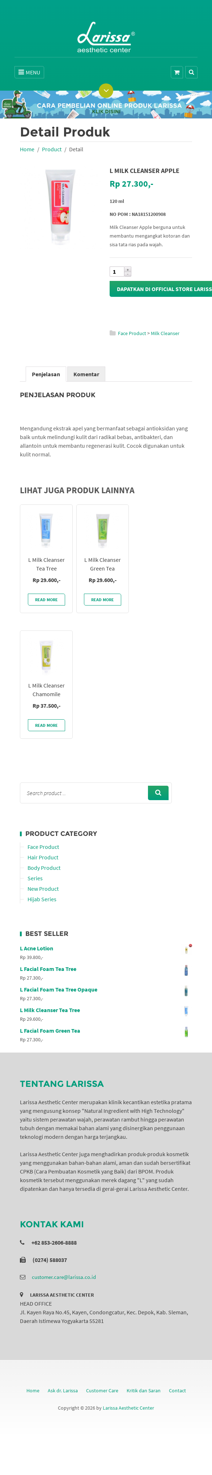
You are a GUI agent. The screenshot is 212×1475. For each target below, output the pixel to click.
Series (35, 878)
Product (52, 149)
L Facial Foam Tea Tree (106, 968)
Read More (46, 599)
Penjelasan (46, 374)
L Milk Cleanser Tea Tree (106, 1010)
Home (27, 149)
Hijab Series (41, 899)
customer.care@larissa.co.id (64, 1277)
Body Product (43, 867)
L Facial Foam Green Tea (106, 1030)
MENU (29, 72)
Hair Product (42, 857)
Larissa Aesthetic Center (128, 1408)
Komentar (86, 374)
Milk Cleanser (165, 333)
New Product (43, 888)
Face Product (132, 333)
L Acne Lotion (106, 948)
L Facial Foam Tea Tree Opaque (106, 989)
